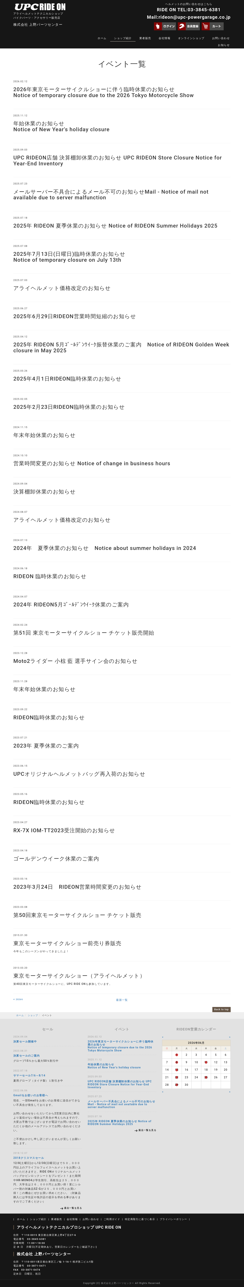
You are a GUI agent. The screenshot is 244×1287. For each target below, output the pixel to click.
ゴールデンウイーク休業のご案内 (56, 859)
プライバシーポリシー (173, 1219)
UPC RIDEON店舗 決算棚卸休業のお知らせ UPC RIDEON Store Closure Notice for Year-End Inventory (117, 161)
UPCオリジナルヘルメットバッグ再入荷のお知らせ (79, 774)
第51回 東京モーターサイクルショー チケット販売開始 (83, 633)
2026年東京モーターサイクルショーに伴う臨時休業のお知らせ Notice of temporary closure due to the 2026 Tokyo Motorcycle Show (103, 92)
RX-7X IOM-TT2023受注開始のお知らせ (64, 830)
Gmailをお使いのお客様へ (30, 1095)
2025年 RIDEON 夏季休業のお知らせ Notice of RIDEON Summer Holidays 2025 (115, 226)
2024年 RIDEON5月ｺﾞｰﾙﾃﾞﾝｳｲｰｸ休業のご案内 (71, 604)
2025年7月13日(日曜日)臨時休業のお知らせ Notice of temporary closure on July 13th (69, 257)
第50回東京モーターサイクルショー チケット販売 (77, 915)
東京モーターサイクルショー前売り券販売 (67, 943)
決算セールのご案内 (26, 1055)
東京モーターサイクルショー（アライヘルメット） (79, 976)
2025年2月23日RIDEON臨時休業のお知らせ (69, 407)
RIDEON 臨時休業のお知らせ (50, 576)
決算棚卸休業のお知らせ (44, 492)
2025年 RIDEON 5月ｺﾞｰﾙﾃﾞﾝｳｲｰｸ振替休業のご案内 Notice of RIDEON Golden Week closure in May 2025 (121, 347)
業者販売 (145, 38)
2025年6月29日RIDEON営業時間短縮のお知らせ (74, 316)
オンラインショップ (191, 38)
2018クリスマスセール (28, 1157)
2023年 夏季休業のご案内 (46, 746)
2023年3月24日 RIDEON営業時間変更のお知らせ (77, 887)
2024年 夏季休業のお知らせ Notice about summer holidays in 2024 (104, 548)
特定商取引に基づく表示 (140, 1219)
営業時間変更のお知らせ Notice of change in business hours (91, 463)
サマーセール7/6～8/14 (29, 1075)
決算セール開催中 (25, 1041)
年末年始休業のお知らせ (44, 435)
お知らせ (224, 45)
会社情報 (164, 38)
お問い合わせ (221, 38)
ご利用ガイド (112, 1219)
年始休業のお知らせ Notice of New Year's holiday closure (61, 126)
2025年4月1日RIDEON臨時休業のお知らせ (67, 379)
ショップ (33, 1015)
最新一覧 (122, 999)
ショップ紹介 (123, 38)
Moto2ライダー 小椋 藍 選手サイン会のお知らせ (75, 661)
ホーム (102, 38)
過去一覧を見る (73, 1208)
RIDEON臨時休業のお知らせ (49, 717)
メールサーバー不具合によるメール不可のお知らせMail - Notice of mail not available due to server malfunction (111, 195)
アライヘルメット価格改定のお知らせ (62, 288)
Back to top (221, 1009)
